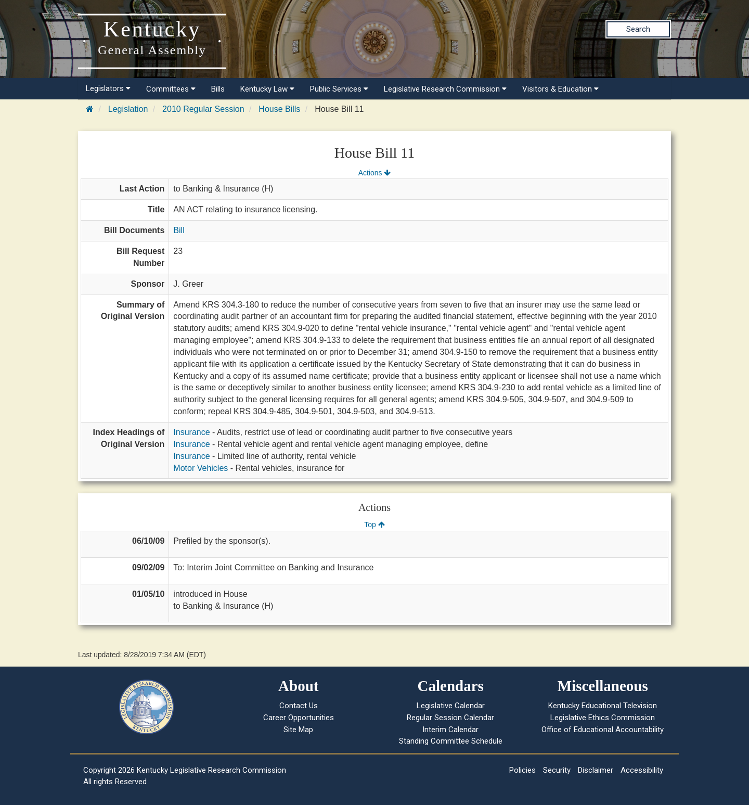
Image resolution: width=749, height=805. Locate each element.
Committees (171, 89)
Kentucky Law (267, 89)
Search (638, 29)
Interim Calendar (450, 729)
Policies (522, 770)
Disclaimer (595, 770)
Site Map (298, 729)
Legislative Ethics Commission (602, 717)
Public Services (339, 89)
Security (557, 770)
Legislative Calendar (451, 705)
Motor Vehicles (200, 468)
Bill (178, 230)
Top (374, 524)
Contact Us (298, 705)
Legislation (128, 109)
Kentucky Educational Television (602, 705)
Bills (218, 89)
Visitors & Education (560, 89)
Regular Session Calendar (450, 717)
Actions (374, 173)
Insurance (191, 432)
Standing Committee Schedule (450, 741)
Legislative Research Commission (445, 89)
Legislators (108, 88)
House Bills (279, 109)
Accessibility (642, 770)
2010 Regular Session (203, 109)
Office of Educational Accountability (602, 729)
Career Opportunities (298, 717)
